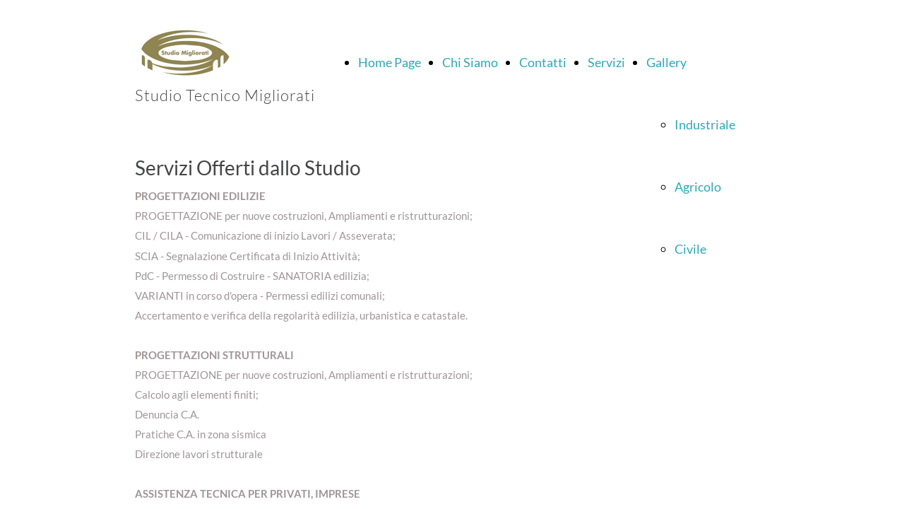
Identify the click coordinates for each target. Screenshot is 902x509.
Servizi (606, 62)
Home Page (389, 62)
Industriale (705, 124)
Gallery (666, 62)
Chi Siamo (470, 62)
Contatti (542, 62)
